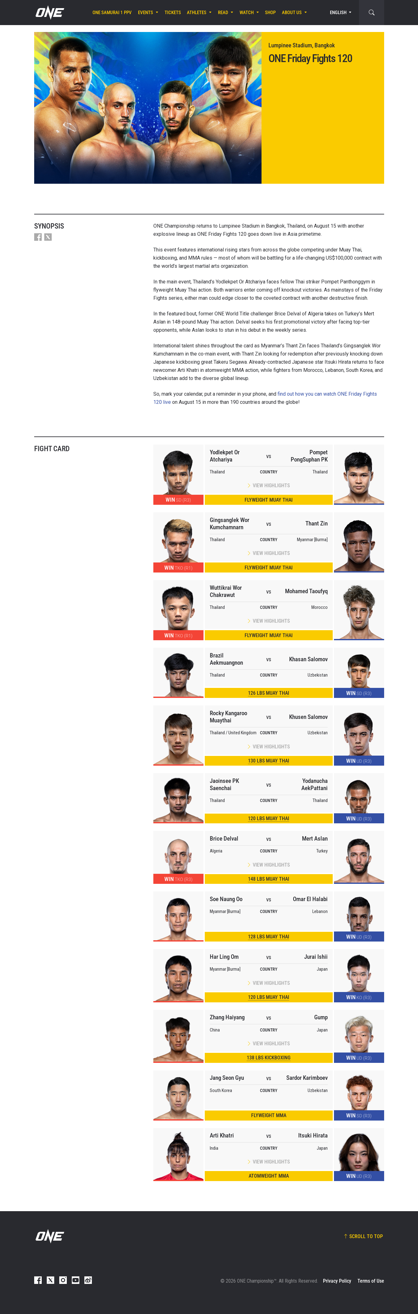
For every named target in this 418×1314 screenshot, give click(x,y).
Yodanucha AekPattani (314, 784)
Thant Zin (316, 523)
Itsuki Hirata (313, 1135)
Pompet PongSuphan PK (309, 456)
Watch (247, 12)
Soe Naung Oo (226, 899)
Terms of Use (370, 1281)
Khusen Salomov (308, 716)
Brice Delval (224, 838)
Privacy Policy (337, 1281)
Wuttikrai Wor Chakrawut (226, 591)
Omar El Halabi (310, 899)
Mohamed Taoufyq (306, 591)
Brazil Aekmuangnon (226, 659)
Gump (321, 1017)
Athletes (196, 12)
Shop (270, 12)
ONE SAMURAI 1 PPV (112, 12)
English (338, 12)
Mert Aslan (315, 838)
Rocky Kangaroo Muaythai (228, 717)
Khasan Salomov (308, 659)
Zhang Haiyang (227, 1017)
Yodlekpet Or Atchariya (225, 456)
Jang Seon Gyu (227, 1077)
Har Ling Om (224, 956)
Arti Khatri (222, 1135)
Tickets (173, 12)
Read (223, 12)
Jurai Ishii (316, 956)
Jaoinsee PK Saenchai (224, 784)
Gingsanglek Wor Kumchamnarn (229, 523)
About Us (292, 12)
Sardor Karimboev (307, 1077)
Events (145, 12)
